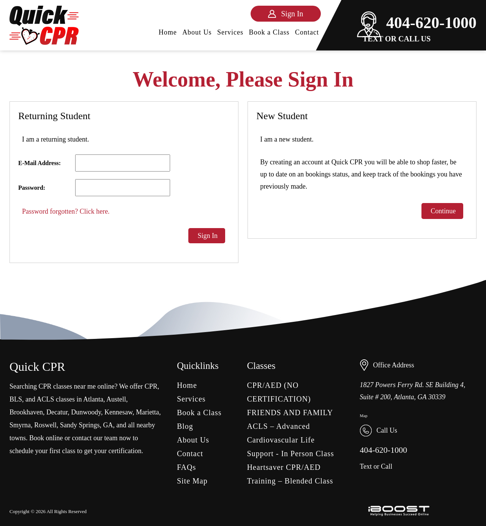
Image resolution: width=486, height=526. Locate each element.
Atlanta (93, 399)
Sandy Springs (80, 425)
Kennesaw (118, 412)
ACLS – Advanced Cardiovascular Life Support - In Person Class (290, 440)
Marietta (147, 412)
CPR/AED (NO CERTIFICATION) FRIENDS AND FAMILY (290, 399)
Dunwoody (86, 412)
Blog (185, 426)
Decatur (57, 412)
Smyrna (20, 425)
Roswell (45, 425)
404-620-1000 (417, 22)
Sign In (207, 235)
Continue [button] (442, 211)
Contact (307, 32)
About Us (197, 32)
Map (364, 415)
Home (168, 32)
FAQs (186, 467)
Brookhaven (26, 412)
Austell (116, 399)
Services (230, 32)
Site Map (192, 481)
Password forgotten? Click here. (66, 211)
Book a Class (269, 32)
